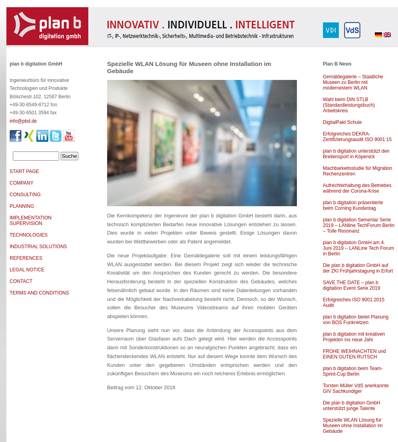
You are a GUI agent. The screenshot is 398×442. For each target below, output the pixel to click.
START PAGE (24, 171)
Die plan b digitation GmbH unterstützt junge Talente (351, 405)
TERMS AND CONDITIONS (39, 293)
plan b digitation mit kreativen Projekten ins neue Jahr (354, 336)
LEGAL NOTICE (27, 270)
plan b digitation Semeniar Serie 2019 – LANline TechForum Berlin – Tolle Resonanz (358, 225)
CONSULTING (25, 194)
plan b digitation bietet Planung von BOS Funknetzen (355, 319)
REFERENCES (26, 258)
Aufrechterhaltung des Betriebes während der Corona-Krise (357, 188)
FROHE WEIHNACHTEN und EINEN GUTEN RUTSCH (354, 354)
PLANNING (22, 206)
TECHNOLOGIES (29, 235)
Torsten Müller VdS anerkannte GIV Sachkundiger (356, 388)
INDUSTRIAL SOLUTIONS (38, 246)
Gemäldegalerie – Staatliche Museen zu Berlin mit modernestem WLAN (353, 82)
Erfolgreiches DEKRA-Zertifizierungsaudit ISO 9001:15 (357, 136)
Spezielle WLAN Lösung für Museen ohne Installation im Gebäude (352, 425)
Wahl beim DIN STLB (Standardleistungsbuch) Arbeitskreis (349, 105)
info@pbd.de (23, 121)
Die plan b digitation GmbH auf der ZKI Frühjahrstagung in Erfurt (358, 268)
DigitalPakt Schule (342, 122)
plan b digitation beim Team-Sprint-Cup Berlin (353, 371)
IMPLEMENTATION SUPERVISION (31, 220)
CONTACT (21, 281)
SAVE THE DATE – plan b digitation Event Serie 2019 (351, 285)
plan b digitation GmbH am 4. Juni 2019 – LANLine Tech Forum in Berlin (358, 248)
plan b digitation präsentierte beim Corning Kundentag (353, 205)
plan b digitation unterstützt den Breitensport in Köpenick (356, 153)
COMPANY (22, 183)
